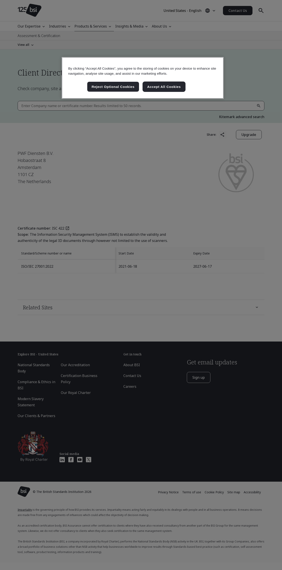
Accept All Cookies (164, 87)
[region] (143, 78)
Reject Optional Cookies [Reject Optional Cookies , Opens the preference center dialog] (113, 87)
